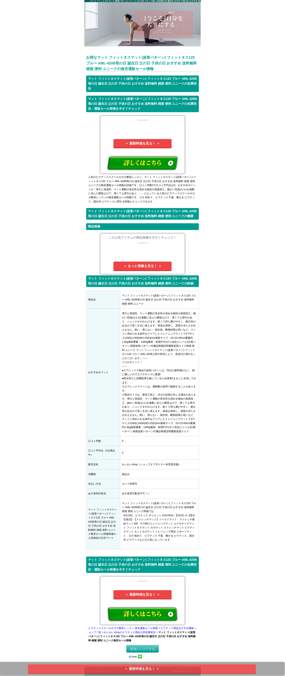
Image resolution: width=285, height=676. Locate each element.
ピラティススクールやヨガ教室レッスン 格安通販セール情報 (123, 628)
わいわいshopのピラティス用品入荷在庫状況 (129, 632)
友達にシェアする (142, 649)
